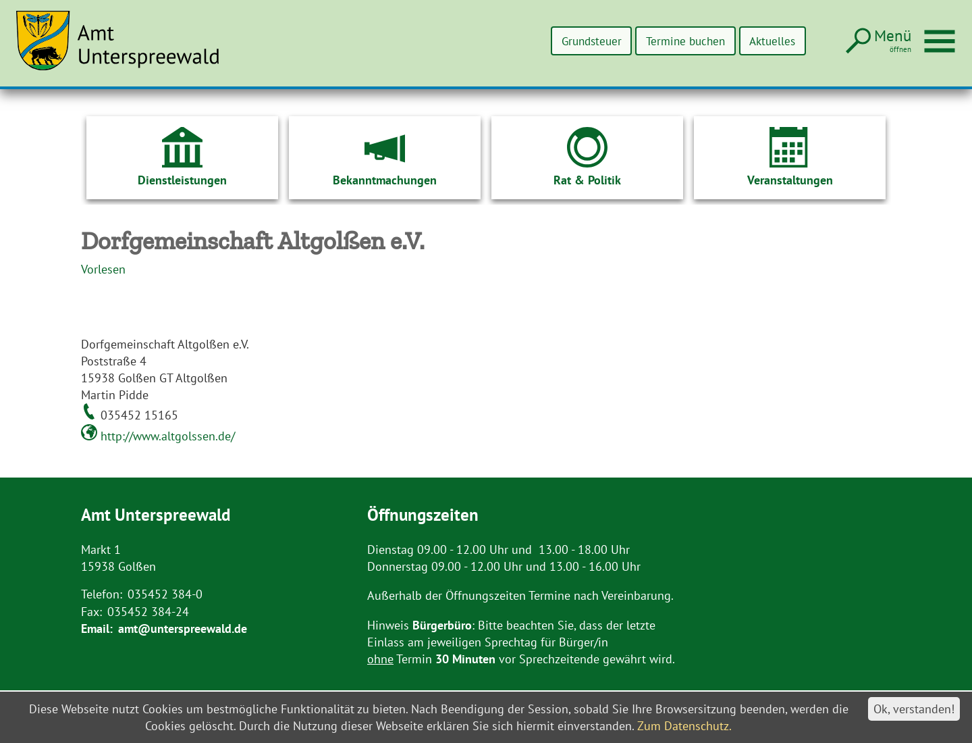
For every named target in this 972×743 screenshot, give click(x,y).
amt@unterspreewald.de (182, 628)
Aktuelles (769, 41)
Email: (97, 628)
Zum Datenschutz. (684, 726)
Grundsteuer (575, 41)
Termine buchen (676, 41)
